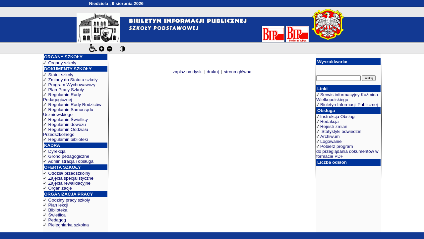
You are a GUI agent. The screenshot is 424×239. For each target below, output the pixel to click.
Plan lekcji (58, 205)
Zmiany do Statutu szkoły (73, 79)
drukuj (213, 71)
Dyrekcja (57, 151)
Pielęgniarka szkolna (68, 224)
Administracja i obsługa (70, 161)
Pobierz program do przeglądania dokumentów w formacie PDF (347, 151)
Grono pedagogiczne (69, 156)
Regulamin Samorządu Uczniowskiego (68, 112)
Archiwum (330, 136)
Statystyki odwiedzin (340, 131)
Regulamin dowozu (67, 124)
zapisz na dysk (187, 71)
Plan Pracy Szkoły (66, 89)
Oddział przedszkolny (69, 173)
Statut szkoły (61, 74)
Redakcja (329, 121)
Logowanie (330, 141)
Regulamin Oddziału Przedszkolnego (65, 132)
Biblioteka (58, 210)
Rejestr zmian (333, 126)
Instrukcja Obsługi (337, 116)
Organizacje (60, 188)
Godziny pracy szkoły (69, 200)
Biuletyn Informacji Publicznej (349, 104)
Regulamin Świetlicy (68, 119)
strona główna (237, 71)
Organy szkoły (62, 62)
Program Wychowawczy (71, 84)
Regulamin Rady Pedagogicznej (62, 97)
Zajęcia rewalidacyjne (69, 183)
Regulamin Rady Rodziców (74, 104)
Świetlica (57, 214)
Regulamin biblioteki (68, 139)
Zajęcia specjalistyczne (70, 178)
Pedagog (57, 219)
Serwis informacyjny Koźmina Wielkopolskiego (347, 97)
